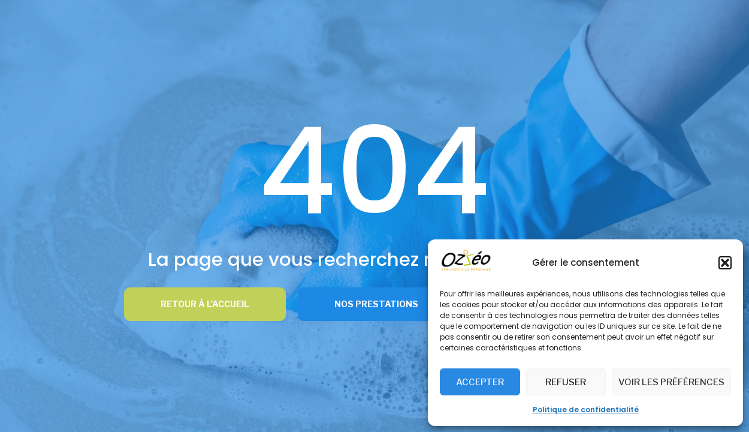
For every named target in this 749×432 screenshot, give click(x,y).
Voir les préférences (671, 382)
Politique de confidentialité (586, 409)
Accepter (480, 382)
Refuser (565, 382)
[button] (725, 263)
